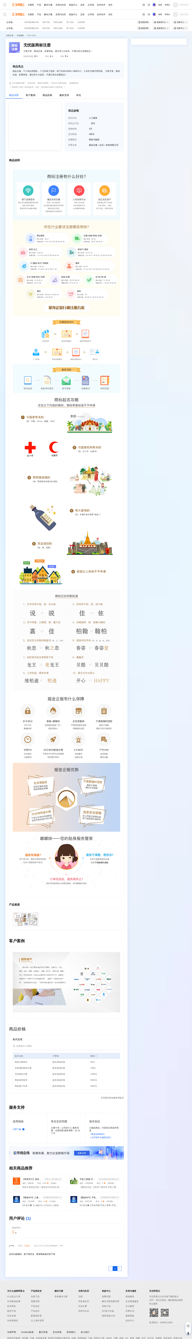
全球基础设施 (13, 1301)
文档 (80, 1296)
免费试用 (35, 1301)
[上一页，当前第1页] (111, 1268)
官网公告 (130, 1311)
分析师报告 (12, 1320)
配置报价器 (36, 1316)
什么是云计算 (13, 1296)
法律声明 (11, 1332)
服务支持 (64, 95)
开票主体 (72, 145)
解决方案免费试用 (110, 1301)
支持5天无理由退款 (59, 83)
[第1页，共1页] (115, 1268)
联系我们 (71, 1332)
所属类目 (72, 139)
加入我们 (85, 1332)
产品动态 (35, 1306)
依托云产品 (73, 123)
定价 (82, 5)
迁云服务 (130, 1306)
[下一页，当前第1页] (119, 1268)
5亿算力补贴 (108, 1311)
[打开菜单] (5, 5)
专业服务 (20, 35)
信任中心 (130, 1320)
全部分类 (9, 35)
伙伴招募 (81, 22)
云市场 (91, 5)
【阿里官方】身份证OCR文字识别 (32, 1179)
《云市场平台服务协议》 (100, 1137)
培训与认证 (83, 1311)
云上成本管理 (37, 1320)
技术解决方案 (61, 1296)
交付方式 (72, 118)
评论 (78, 95)
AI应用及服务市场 (31, 22)
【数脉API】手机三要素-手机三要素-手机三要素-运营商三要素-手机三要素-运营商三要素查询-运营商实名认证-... (89, 1197)
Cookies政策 (27, 1332)
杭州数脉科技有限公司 (52, 1197)
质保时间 (72, 129)
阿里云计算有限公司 (53, 1179)
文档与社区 (61, 5)
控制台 (167, 5)
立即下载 (19, 1129)
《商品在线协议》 (97, 1134)
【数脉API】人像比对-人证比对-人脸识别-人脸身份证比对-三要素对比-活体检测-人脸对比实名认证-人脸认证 (31, 1197)
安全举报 (57, 1332)
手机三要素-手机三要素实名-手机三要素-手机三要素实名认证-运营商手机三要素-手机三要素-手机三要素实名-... (88, 1179)
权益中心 (73, 5)
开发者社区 (83, 1301)
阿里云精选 (58, 22)
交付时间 (72, 134)
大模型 (31, 5)
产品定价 (35, 1311)
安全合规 (11, 1316)
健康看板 (130, 1316)
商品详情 (14, 95)
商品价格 (47, 95)
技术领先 (11, 1306)
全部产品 (35, 1296)
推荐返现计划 (108, 1316)
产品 (39, 5)
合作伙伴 (101, 5)
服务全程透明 (43, 83)
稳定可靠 (11, 1311)
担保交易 (31, 83)
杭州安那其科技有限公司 (109, 1179)
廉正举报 (43, 1332)
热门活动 (70, 22)
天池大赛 (82, 1306)
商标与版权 (31, 35)
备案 (160, 5)
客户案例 (30, 95)
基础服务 (130, 1296)
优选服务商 (73, 83)
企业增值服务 (132, 1301)
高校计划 (106, 1306)
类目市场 (46, 22)
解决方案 (48, 5)
